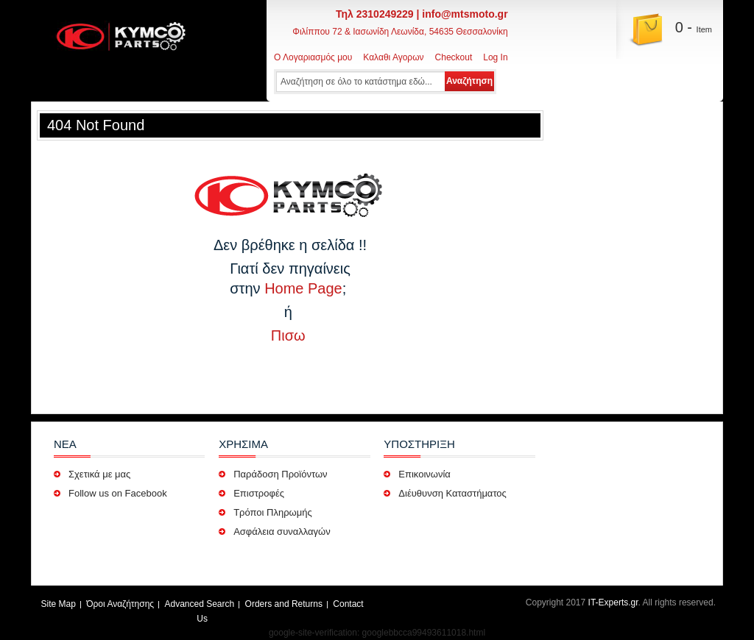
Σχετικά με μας (99, 474)
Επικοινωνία (424, 474)
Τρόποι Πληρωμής (272, 512)
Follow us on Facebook (117, 493)
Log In (495, 57)
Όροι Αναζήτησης (120, 604)
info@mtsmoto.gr (464, 14)
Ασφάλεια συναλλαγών (282, 531)
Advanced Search (199, 604)
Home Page (303, 288)
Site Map (58, 604)
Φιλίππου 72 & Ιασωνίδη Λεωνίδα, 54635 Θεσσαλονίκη (399, 31)
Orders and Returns (284, 604)
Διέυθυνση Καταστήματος (452, 493)
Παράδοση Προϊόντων (281, 474)
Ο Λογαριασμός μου (313, 57)
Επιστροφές (259, 493)
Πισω (290, 335)
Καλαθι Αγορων (393, 57)
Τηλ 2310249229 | (379, 14)
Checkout (454, 57)
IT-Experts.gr (613, 602)
